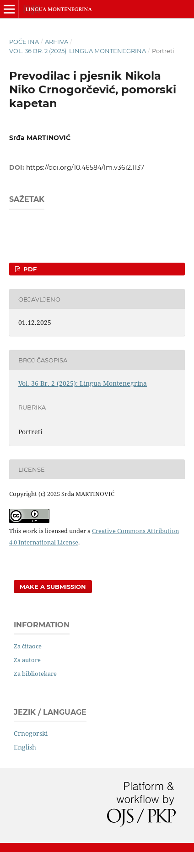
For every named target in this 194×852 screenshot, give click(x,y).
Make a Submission (53, 586)
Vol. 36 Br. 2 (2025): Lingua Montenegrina (77, 50)
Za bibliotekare (35, 673)
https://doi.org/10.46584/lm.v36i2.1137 (85, 167)
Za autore (27, 660)
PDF (29, 269)
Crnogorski (31, 733)
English (25, 747)
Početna (24, 41)
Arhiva (56, 41)
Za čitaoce (28, 646)
